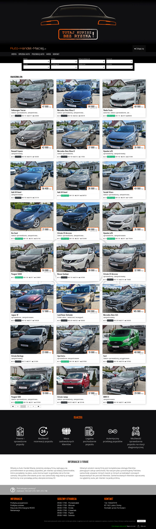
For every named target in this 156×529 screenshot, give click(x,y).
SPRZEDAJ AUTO (24, 54)
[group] (78, 22)
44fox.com (141, 526)
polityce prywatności (130, 521)
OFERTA (13, 54)
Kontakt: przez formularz (115, 508)
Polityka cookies (17, 505)
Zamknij (141, 521)
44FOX (48, 54)
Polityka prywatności (19, 503)
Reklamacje (15, 510)
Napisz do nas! (123, 526)
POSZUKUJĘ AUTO (38, 54)
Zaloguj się (139, 48)
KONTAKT (56, 54)
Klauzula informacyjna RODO (22, 508)
